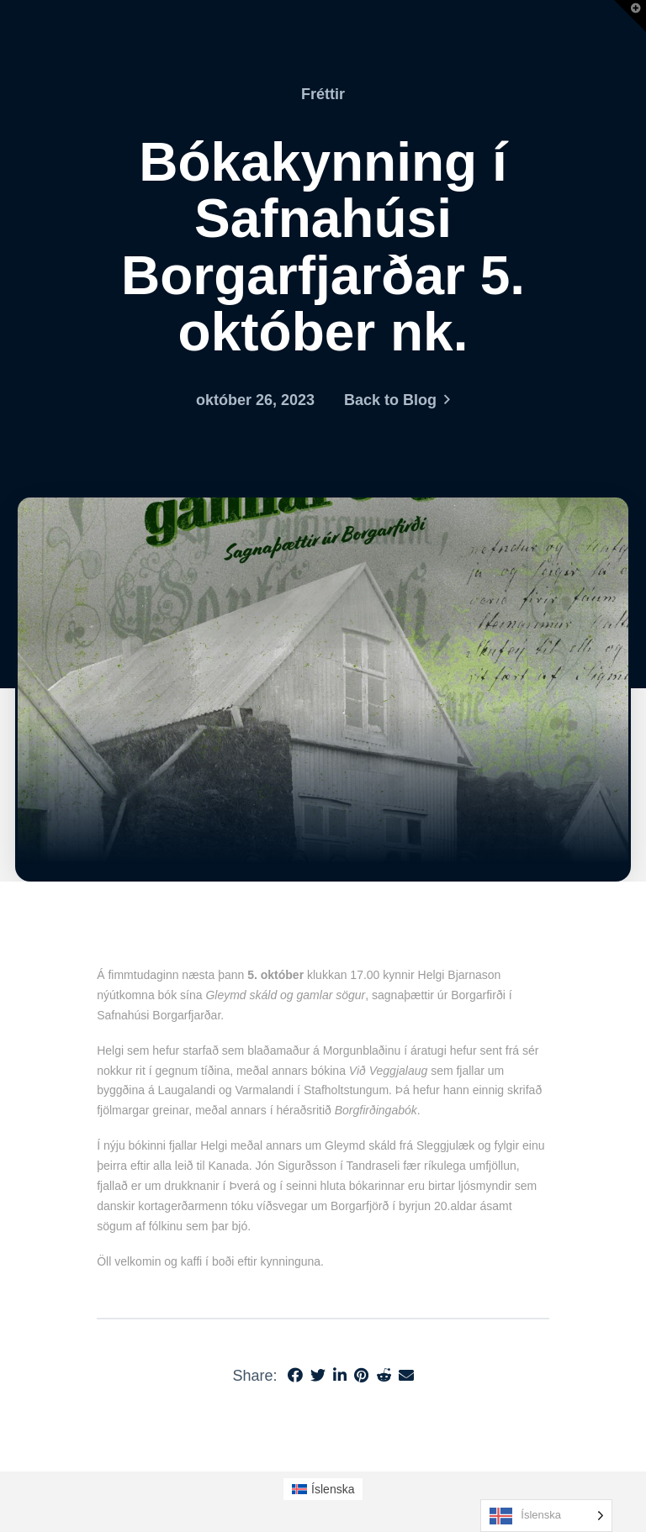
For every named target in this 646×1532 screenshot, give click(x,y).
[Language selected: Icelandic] (546, 1515)
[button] (630, 16)
